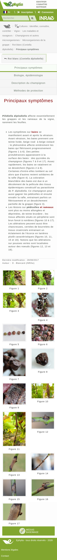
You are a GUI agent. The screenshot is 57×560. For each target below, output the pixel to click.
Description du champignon (28, 83)
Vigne (17, 31)
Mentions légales (9, 549)
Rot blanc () (25, 58)
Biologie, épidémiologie (28, 75)
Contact (5, 556)
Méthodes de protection (28, 90)
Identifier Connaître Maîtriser (41, 4)
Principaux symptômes (27, 49)
